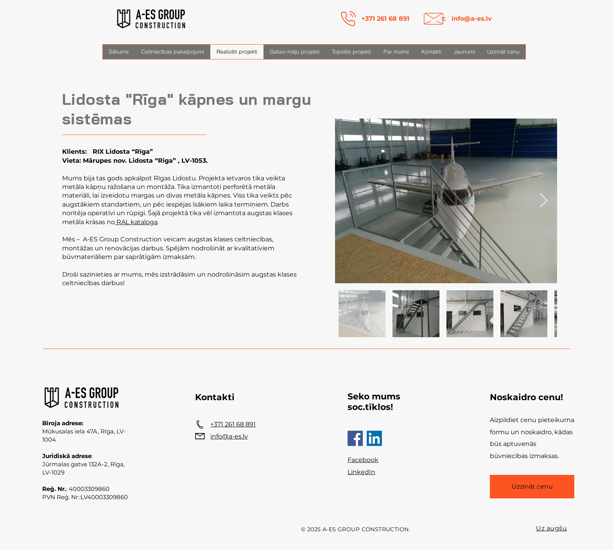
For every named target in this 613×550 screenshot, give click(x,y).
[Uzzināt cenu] (532, 486)
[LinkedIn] (374, 438)
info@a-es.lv (472, 18)
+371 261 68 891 (385, 18)
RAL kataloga (136, 222)
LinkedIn (361, 472)
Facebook (363, 460)
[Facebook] (355, 438)
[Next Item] (543, 200)
